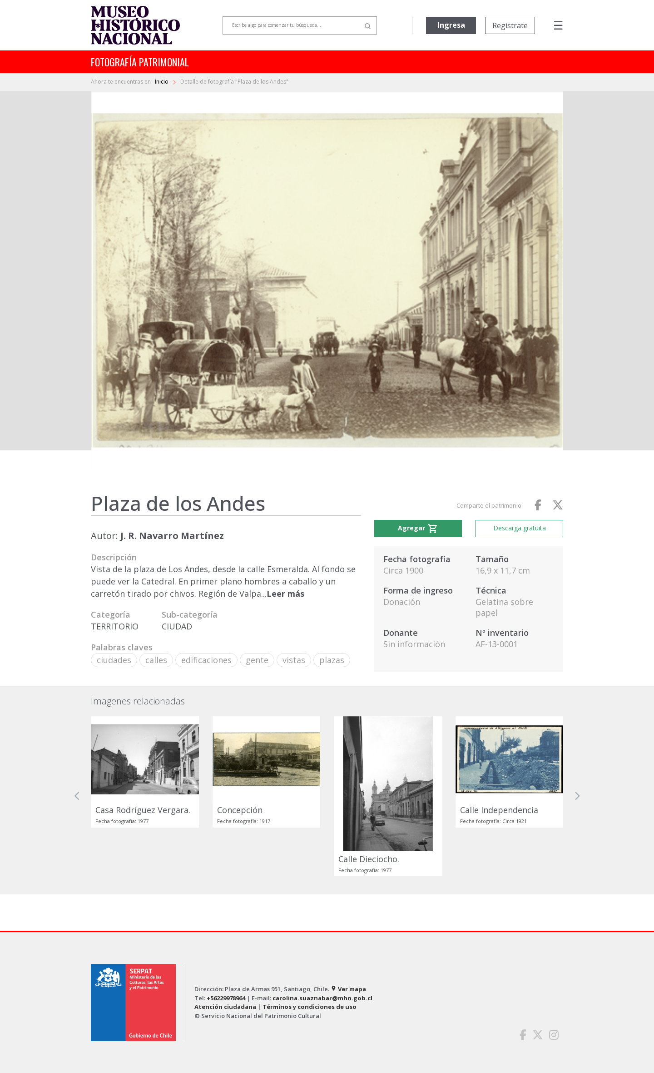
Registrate (510, 25)
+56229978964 (226, 998)
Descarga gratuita (519, 528)
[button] (77, 796)
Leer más (285, 593)
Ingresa (451, 25)
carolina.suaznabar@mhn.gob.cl (322, 998)
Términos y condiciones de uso (310, 1007)
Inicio (162, 81)
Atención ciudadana (225, 1007)
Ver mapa (348, 989)
